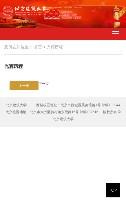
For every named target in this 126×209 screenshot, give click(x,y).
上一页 (24, 86)
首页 (38, 47)
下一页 (44, 84)
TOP (113, 190)
